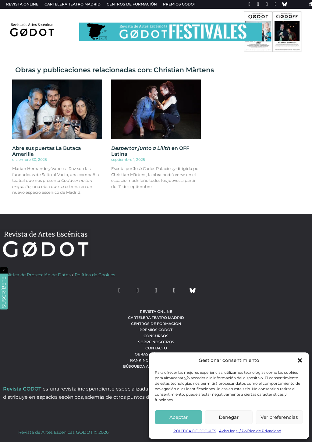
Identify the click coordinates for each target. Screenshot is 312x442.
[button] (300, 360)
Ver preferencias (279, 417)
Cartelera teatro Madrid (72, 4)
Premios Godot (179, 4)
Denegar (229, 417)
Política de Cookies (95, 275)
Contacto (156, 348)
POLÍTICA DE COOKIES (194, 431)
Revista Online (22, 4)
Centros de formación (132, 4)
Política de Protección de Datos (37, 275)
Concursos (156, 336)
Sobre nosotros (156, 342)
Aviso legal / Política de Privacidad (250, 431)
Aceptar (178, 417)
